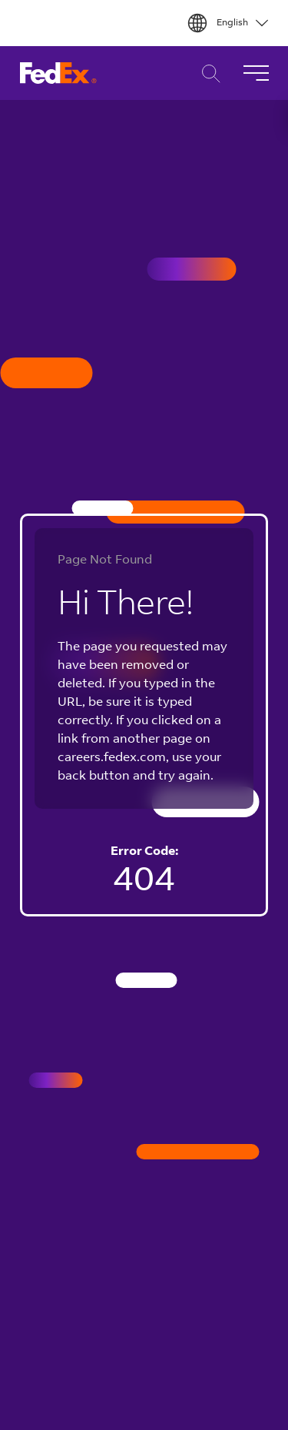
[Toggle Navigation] (255, 73)
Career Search (207, 73)
